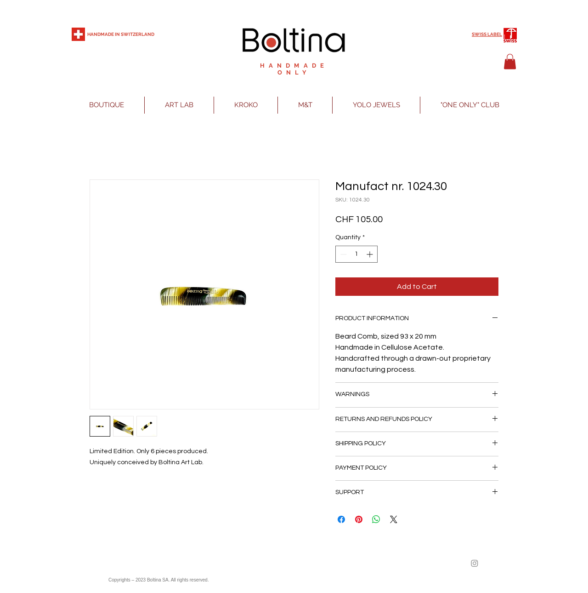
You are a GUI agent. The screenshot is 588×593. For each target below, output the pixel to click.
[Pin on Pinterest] (358, 519)
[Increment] (370, 254)
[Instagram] (474, 563)
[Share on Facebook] (341, 519)
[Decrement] (342, 254)
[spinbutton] (356, 254)
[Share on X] (393, 519)
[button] (509, 61)
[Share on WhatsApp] (376, 519)
